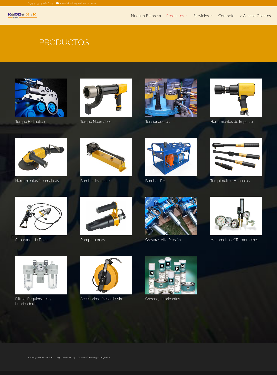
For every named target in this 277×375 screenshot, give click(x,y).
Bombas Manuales (95, 181)
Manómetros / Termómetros (234, 240)
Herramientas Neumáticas (37, 181)
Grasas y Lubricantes (162, 299)
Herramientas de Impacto (231, 121)
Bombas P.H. (155, 181)
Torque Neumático (95, 121)
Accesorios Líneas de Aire (101, 299)
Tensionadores (157, 121)
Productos (175, 16)
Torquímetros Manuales (230, 181)
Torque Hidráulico (30, 121)
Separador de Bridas (32, 240)
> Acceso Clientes (255, 16)
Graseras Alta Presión (163, 240)
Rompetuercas (92, 240)
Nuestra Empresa (146, 16)
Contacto (226, 16)
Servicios (201, 16)
